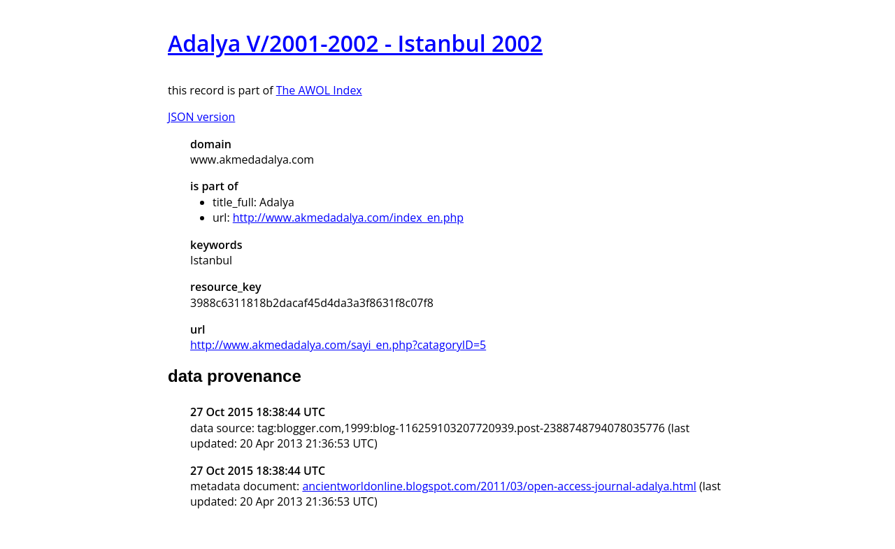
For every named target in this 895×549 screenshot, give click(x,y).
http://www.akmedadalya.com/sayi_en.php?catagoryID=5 (338, 344)
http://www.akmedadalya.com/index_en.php (348, 217)
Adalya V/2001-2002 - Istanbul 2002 (355, 43)
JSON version (201, 116)
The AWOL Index (319, 90)
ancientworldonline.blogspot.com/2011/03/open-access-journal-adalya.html (499, 486)
